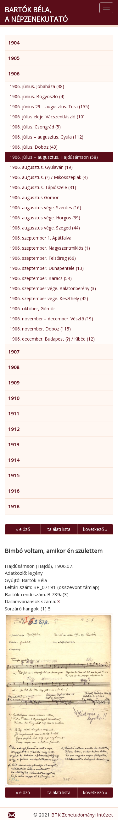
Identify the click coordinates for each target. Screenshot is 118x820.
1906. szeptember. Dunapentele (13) (47, 268)
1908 (14, 367)
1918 (14, 506)
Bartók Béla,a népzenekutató (36, 14)
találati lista (59, 529)
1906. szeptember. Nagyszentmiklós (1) (50, 248)
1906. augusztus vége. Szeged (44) (45, 228)
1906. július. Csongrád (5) (35, 127)
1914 (14, 460)
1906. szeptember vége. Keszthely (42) (49, 298)
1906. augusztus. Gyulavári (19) (41, 167)
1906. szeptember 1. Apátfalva (40, 238)
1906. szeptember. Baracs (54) (41, 278)
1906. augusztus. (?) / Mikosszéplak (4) (49, 177)
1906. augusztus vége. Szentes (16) (45, 208)
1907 (14, 351)
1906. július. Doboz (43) (34, 147)
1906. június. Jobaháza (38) (37, 86)
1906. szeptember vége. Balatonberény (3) (53, 288)
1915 (14, 475)
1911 (14, 413)
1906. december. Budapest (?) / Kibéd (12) (52, 339)
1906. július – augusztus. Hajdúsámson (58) (54, 157)
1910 (14, 398)
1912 (14, 429)
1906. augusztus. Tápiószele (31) (43, 187)
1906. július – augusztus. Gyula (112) (46, 137)
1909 (14, 382)
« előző (23, 529)
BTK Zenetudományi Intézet (82, 814)
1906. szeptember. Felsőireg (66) (43, 258)
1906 (14, 73)
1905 (14, 58)
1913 (14, 444)
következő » (95, 529)
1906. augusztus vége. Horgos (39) (45, 218)
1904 (14, 42)
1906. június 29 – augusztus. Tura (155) (49, 107)
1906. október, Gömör (32, 309)
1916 (14, 491)
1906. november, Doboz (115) (40, 329)
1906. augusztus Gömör (34, 197)
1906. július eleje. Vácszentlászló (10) (47, 117)
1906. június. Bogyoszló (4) (37, 96)
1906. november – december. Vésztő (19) (51, 319)
